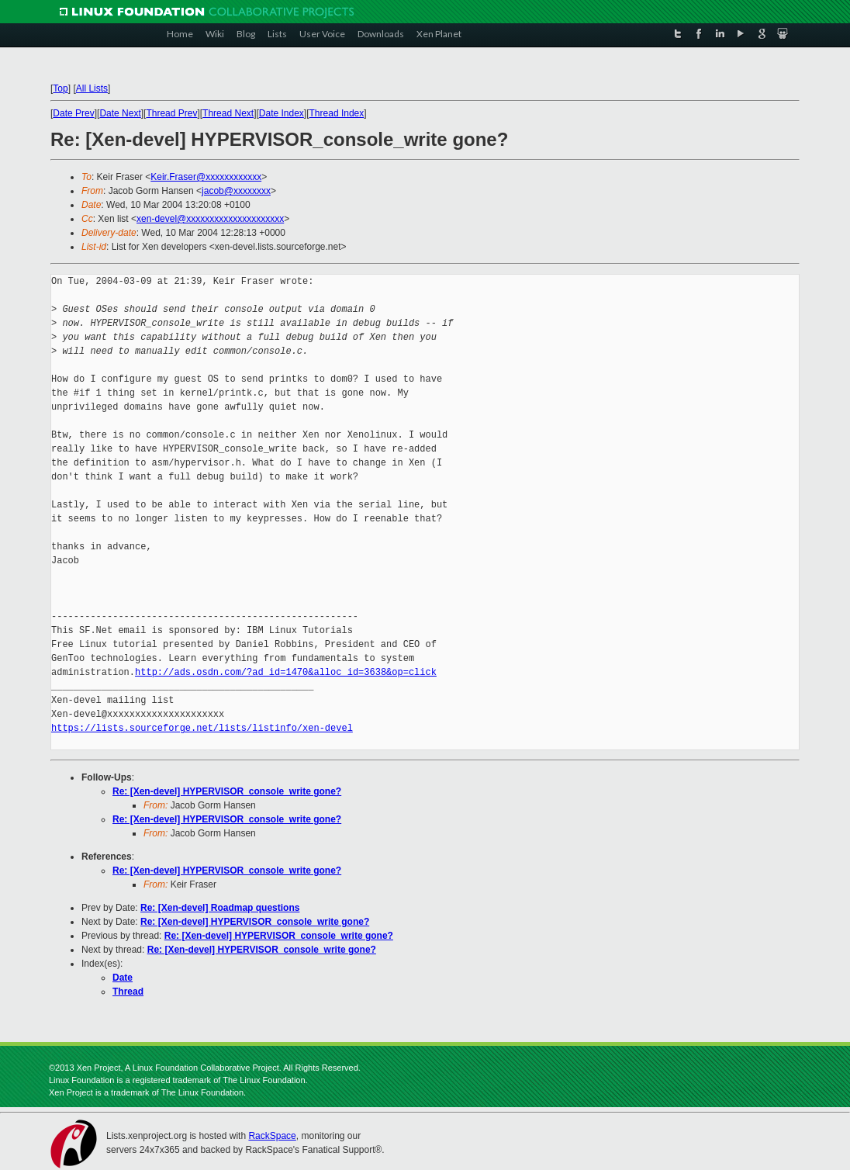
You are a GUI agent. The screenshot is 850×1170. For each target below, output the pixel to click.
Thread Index (337, 113)
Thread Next (228, 113)
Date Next (119, 113)
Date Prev (73, 113)
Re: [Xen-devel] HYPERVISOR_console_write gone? (226, 791)
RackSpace (271, 1135)
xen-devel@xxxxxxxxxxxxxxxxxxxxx (210, 218)
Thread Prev (171, 113)
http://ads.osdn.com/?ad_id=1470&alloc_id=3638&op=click (286, 672)
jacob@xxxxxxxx (236, 190)
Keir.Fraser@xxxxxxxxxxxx (205, 176)
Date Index (281, 113)
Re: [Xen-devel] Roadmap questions (219, 907)
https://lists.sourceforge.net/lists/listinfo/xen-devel (202, 728)
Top (60, 88)
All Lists (92, 88)
